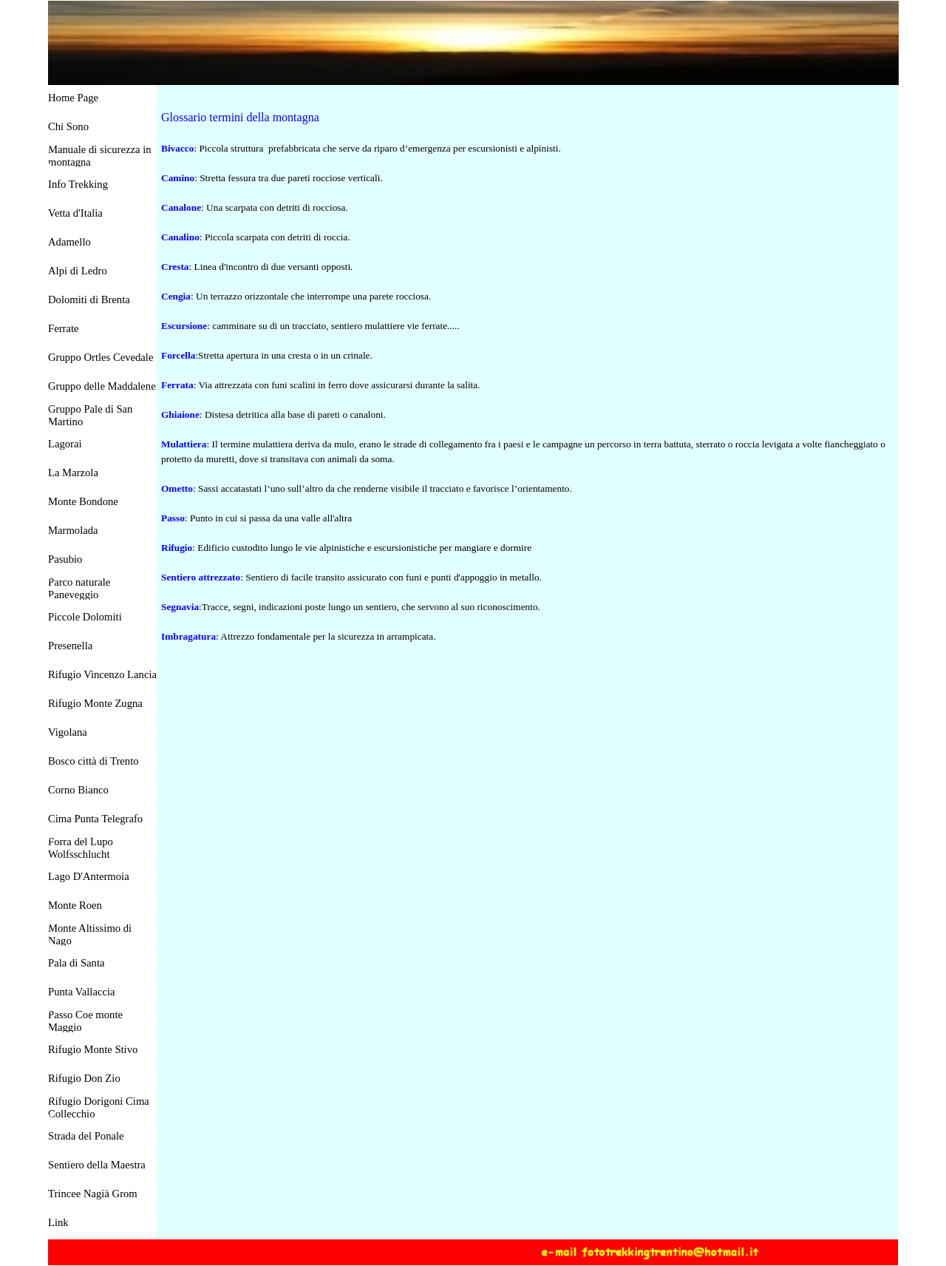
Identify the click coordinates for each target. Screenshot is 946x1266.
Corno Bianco (78, 790)
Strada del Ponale (86, 1136)
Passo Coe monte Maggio (85, 1021)
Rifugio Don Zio (84, 1078)
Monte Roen (75, 905)
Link (58, 1222)
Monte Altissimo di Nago (90, 934)
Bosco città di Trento (93, 761)
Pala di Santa (76, 963)
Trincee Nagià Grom (92, 1193)
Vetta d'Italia (75, 213)
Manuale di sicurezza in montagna (100, 155)
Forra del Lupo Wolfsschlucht (80, 848)
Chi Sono (68, 126)
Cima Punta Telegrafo (95, 819)
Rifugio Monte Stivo (92, 1049)
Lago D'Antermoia (88, 876)
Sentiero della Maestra (97, 1165)
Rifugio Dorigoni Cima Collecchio (98, 1107)
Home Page (73, 98)
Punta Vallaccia (81, 992)
